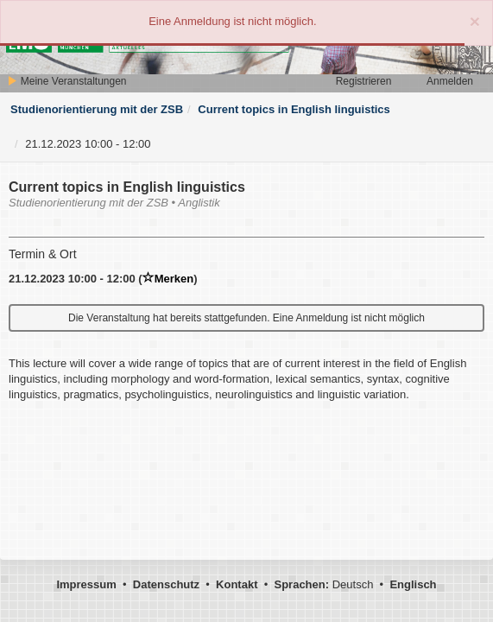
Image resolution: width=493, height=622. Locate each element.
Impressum (86, 584)
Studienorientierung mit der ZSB (96, 109)
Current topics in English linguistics (293, 109)
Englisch (412, 584)
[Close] (475, 21)
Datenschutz (166, 584)
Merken (168, 278)
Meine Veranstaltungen (66, 81)
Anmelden (450, 81)
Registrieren (364, 81)
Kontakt (236, 584)
